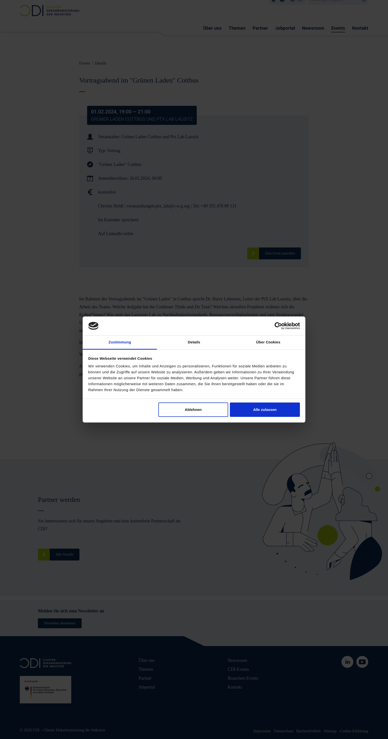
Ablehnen (193, 409)
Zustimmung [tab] (120, 342)
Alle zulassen (265, 409)
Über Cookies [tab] (268, 342)
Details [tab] (194, 342)
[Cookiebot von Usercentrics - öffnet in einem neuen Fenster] (278, 326)
